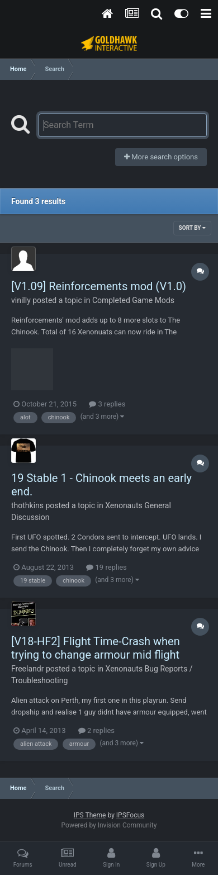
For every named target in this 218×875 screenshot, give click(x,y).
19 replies (106, 567)
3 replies (107, 404)
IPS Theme (90, 815)
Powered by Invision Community (109, 825)
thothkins (27, 505)
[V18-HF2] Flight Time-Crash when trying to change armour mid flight (95, 648)
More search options (161, 157)
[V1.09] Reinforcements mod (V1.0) (98, 286)
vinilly (21, 300)
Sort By (192, 228)
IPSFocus (130, 815)
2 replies (96, 730)
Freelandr (27, 668)
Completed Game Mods (133, 300)
